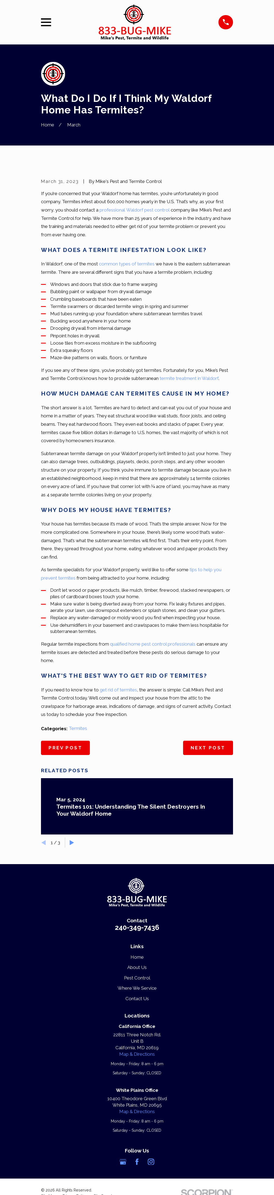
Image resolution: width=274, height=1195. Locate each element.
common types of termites (127, 263)
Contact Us (137, 998)
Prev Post (65, 747)
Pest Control (137, 978)
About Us (137, 967)
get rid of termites (118, 689)
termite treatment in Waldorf (189, 378)
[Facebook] (137, 1162)
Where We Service (137, 988)
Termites (78, 728)
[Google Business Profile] (123, 1162)
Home (137, 957)
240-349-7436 (137, 927)
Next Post (208, 747)
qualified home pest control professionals (153, 644)
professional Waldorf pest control (135, 210)
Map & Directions (137, 1054)
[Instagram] (151, 1162)
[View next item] (71, 842)
